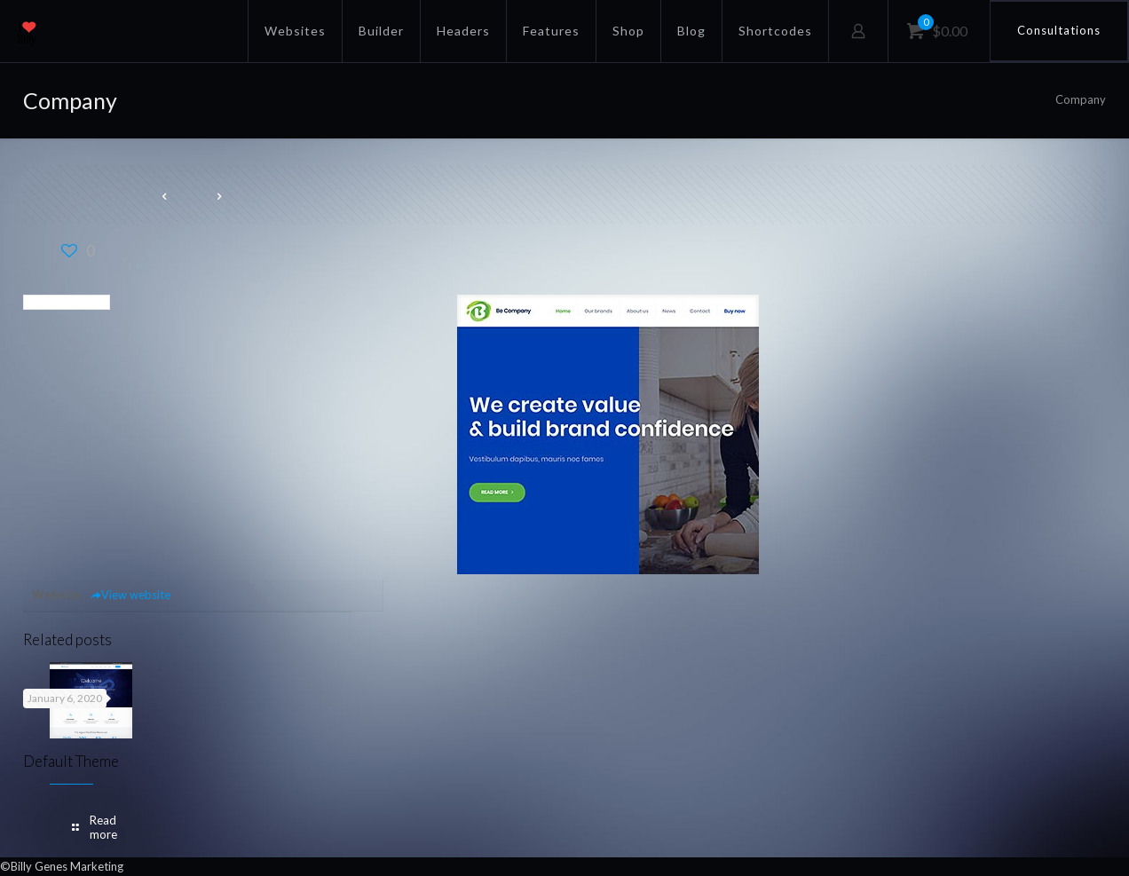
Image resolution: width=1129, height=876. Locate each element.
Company (1080, 99)
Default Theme (71, 761)
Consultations (1059, 30)
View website (130, 595)
